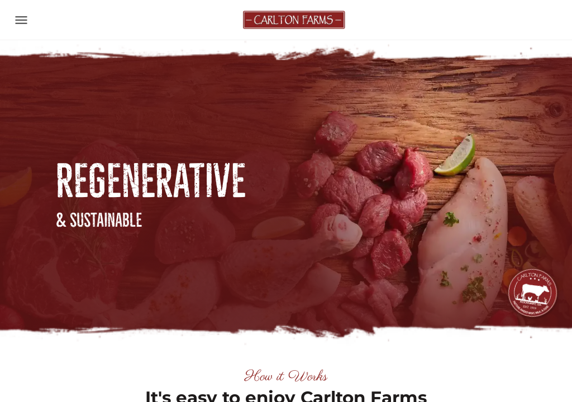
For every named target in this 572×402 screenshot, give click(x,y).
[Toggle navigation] (21, 20)
